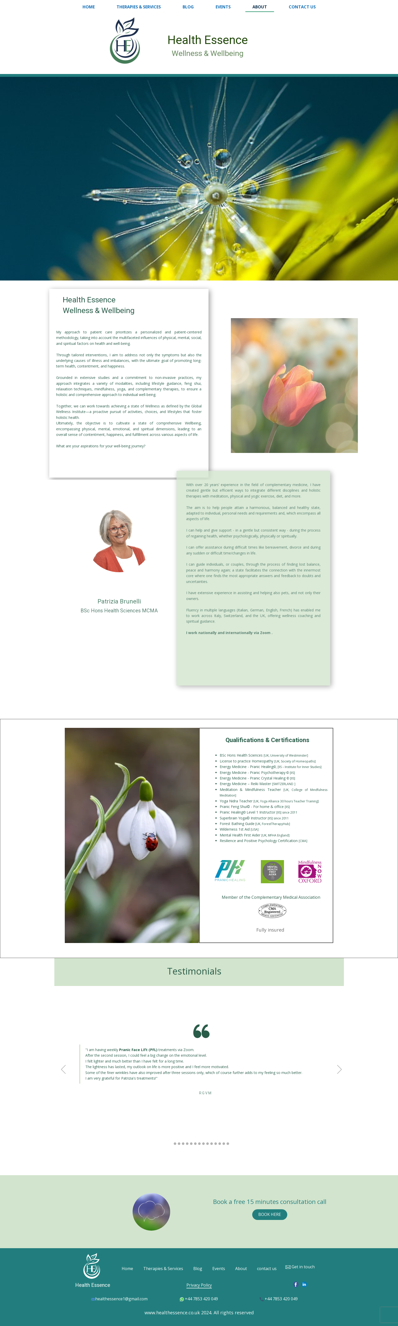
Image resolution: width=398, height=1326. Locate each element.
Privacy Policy (199, 1285)
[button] (63, 1069)
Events (223, 7)
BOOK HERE (269, 1214)
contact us (302, 7)
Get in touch (299, 1267)
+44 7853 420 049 (199, 1299)
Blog (188, 7)
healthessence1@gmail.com (119, 1299)
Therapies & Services (139, 7)
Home (89, 7)
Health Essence (207, 40)
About (259, 7)
